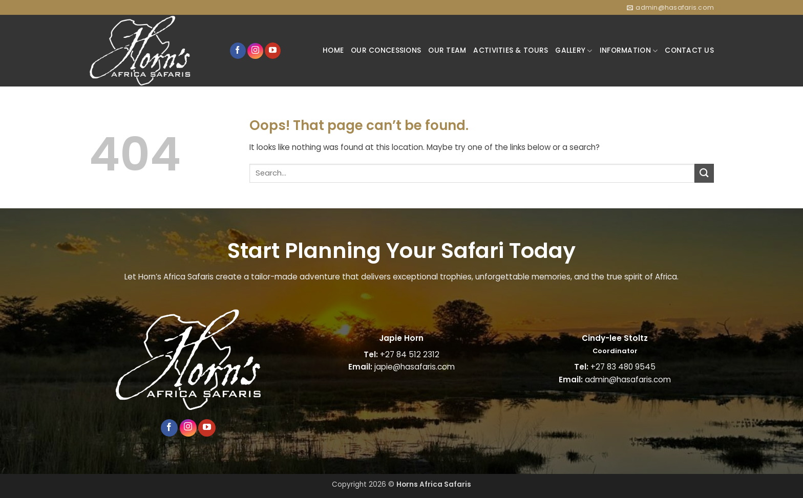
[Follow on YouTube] (273, 50)
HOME (333, 50)
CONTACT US (689, 50)
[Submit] (704, 173)
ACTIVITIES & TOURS (510, 50)
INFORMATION (629, 51)
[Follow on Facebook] (238, 50)
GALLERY (573, 51)
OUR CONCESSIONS (386, 50)
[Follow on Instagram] (255, 51)
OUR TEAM (447, 50)
